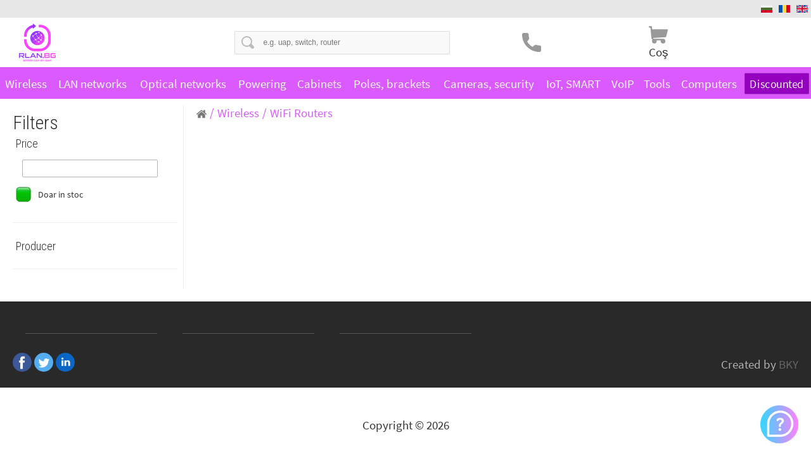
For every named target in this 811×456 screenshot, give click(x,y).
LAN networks (92, 83)
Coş (658, 52)
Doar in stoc (60, 194)
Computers (709, 83)
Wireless (26, 83)
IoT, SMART (573, 83)
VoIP (622, 83)
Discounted (777, 84)
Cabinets (319, 83)
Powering (262, 83)
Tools (657, 83)
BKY (788, 364)
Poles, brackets (392, 83)
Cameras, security (489, 83)
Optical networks (183, 83)
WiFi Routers (301, 112)
